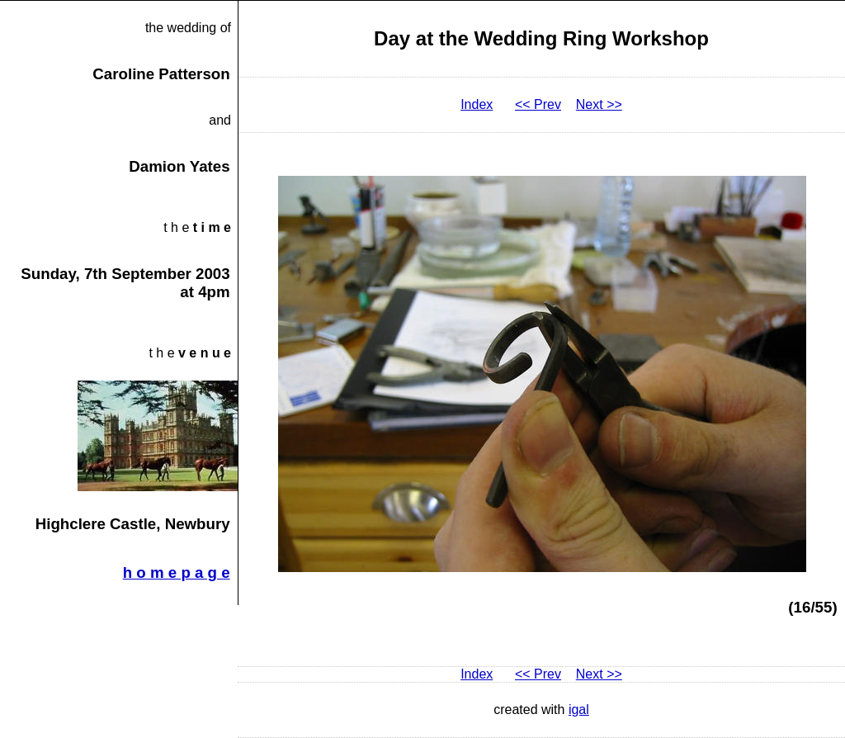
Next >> (599, 104)
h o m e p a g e (176, 572)
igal (579, 710)
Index (476, 104)
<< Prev (538, 104)
